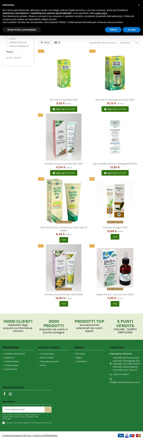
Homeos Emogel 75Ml (115, 227)
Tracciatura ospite (49, 361)
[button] (138, 4)
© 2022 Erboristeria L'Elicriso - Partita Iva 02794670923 (29, 435)
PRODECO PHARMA (19, 46)
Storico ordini (46, 357)
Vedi (64, 239)
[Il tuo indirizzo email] (23, 410)
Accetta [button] (132, 29)
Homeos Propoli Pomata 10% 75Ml (63, 163)
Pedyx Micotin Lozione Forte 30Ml (115, 294)
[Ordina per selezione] (125, 43)
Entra (43, 365)
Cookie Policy (10, 369)
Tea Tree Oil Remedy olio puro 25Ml (115, 99)
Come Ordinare (11, 361)
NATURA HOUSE (18, 42)
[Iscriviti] (48, 410)
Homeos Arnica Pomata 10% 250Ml (63, 294)
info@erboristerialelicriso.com (125, 382)
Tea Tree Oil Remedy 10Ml (64, 99)
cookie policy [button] (101, 13)
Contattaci (81, 361)
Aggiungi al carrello (63, 109)
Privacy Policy (11, 365)
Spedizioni (9, 357)
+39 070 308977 (121, 374)
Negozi (79, 357)
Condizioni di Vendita (14, 353)
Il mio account (47, 353)
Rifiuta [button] (113, 29)
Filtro (45, 42)
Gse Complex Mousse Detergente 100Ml (115, 163)
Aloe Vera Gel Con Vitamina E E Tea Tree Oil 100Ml (63, 229)
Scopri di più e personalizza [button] (21, 29)
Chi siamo (81, 353)
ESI (13, 39)
